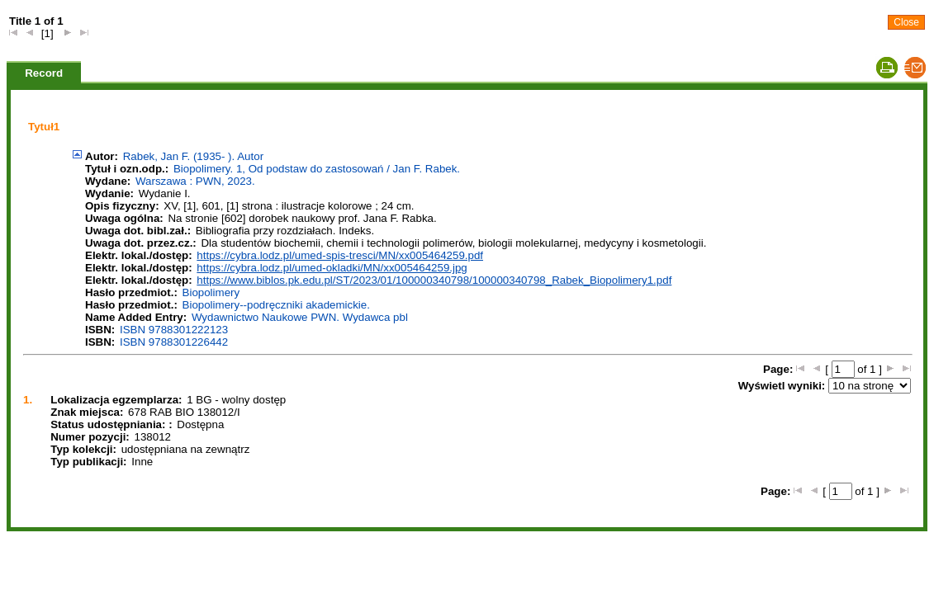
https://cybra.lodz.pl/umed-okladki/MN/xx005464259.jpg (332, 268)
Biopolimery (211, 292)
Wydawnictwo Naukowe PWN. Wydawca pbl (300, 317)
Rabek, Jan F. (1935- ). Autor (193, 156)
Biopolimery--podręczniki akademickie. (276, 305)
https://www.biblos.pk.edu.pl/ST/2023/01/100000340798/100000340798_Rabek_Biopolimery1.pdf (434, 280)
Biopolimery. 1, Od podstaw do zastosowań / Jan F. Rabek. (316, 169)
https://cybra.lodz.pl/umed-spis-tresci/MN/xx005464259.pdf (340, 255)
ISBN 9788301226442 (174, 342)
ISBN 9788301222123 (174, 329)
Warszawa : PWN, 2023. (195, 181)
